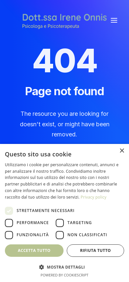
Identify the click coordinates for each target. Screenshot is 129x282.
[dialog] (64, 213)
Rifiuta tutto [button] (95, 250)
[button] (114, 20)
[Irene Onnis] (64, 20)
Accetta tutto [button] (34, 250)
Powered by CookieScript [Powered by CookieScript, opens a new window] (65, 275)
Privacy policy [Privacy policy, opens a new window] (94, 197)
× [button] (121, 151)
